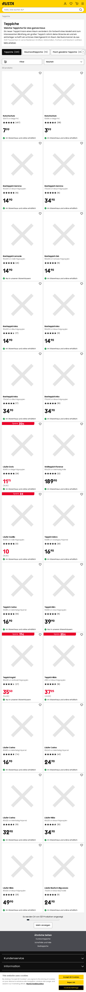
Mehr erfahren (10, 43)
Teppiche (11, 52)
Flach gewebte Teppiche (68, 52)
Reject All (71, 982)
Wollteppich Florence (64, 468)
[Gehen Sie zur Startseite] (8, 3)
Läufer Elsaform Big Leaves (64, 889)
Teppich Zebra (64, 538)
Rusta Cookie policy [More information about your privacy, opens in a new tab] (35, 984)
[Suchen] (81, 9)
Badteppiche (43, 946)
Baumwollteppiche (36, 52)
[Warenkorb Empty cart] (77, 4)
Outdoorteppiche (43, 939)
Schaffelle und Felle (43, 942)
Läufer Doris (22, 468)
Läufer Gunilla (22, 538)
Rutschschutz (22, 117)
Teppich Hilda (64, 679)
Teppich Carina (22, 608)
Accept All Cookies (71, 977)
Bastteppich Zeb (64, 257)
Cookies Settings (71, 988)
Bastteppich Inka (22, 328)
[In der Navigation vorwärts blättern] (83, 51)
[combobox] (40, 9)
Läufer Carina (22, 749)
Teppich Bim (64, 608)
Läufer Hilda (64, 819)
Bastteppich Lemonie (22, 257)
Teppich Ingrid (22, 679)
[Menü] (83, 4)
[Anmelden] (65, 4)
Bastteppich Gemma (22, 187)
